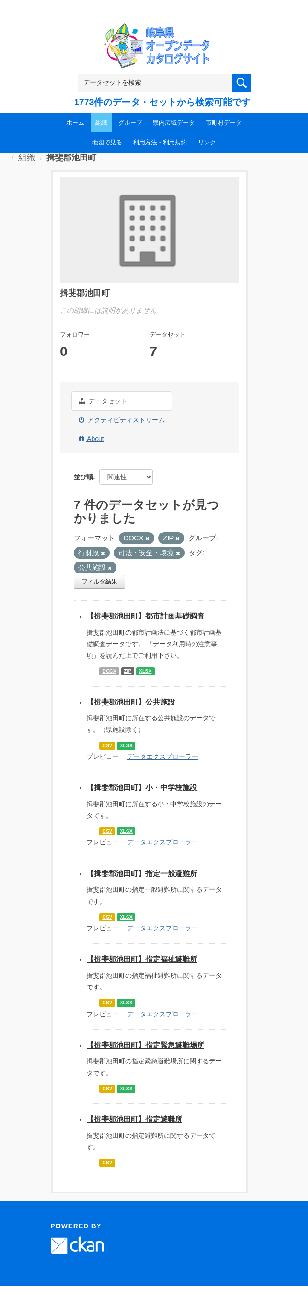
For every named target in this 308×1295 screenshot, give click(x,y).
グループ (130, 122)
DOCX (109, 671)
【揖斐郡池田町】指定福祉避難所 (142, 959)
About (91, 438)
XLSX (145, 671)
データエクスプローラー (162, 756)
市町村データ (224, 122)
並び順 (83, 477)
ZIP (127, 671)
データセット (103, 401)
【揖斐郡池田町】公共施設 (131, 702)
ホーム (75, 122)
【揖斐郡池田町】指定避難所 (134, 1119)
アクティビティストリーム (122, 420)
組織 (101, 122)
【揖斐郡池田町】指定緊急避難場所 (145, 1045)
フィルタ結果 (99, 581)
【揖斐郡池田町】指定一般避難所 (142, 873)
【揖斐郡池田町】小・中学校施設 (142, 787)
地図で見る (107, 142)
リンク (207, 142)
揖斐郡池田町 (71, 157)
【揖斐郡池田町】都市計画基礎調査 (145, 616)
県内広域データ (174, 122)
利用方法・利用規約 (160, 142)
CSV (107, 745)
